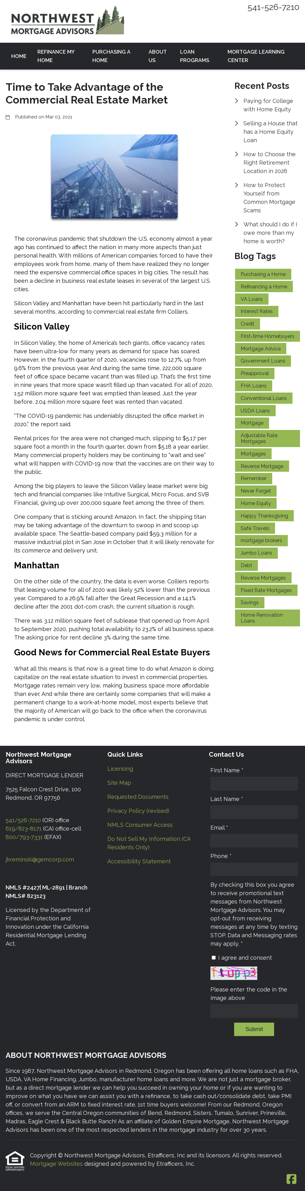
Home (19, 56)
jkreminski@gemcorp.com (40, 859)
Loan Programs (194, 56)
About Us (158, 56)
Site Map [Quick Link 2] (119, 782)
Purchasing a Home (111, 56)
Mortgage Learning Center (256, 56)
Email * (219, 827)
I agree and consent (245, 957)
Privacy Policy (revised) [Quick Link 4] (138, 811)
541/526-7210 (23, 820)
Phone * (221, 856)
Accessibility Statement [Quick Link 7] (139, 861)
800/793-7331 (24, 837)
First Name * (227, 770)
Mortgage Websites (57, 1163)
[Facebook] (292, 1179)
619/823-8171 (24, 828)
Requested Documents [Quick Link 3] (138, 796)
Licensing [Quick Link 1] (120, 768)
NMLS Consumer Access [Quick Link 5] (140, 825)
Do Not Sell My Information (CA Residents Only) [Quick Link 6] (148, 843)
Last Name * (226, 799)
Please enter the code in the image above (248, 993)
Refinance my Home (55, 56)
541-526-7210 (273, 7)
